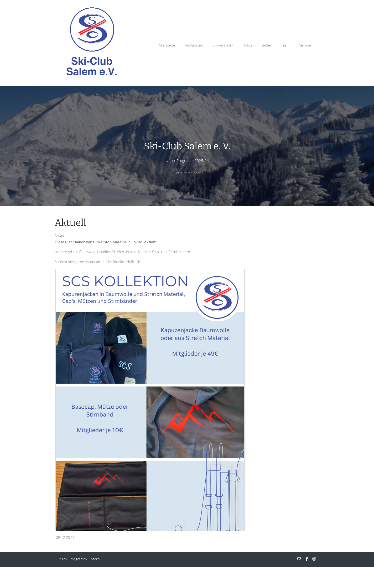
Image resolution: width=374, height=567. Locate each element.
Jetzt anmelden (187, 172)
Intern (94, 559)
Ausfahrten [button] (194, 45)
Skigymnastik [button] (223, 45)
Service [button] (305, 45)
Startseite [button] (167, 45)
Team (62, 559)
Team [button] (285, 45)
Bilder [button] (266, 45)
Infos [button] (248, 45)
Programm (78, 559)
